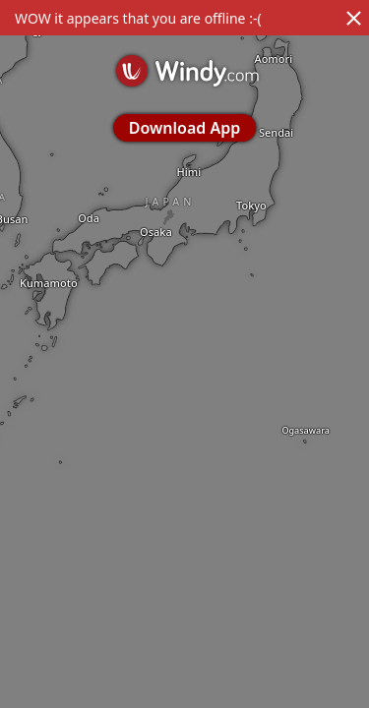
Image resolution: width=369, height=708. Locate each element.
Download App (184, 128)
